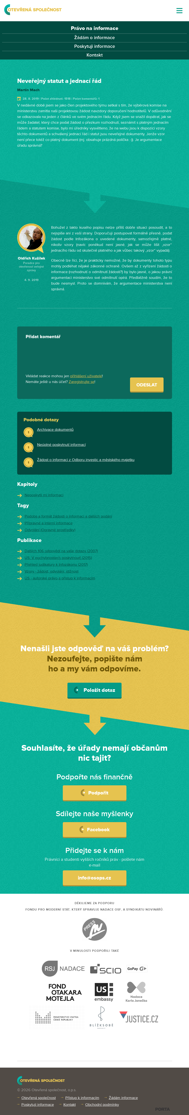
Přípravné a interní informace (49, 523)
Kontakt (95, 55)
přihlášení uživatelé (86, 376)
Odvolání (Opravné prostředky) (50, 530)
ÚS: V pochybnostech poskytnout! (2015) (58, 557)
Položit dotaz (94, 690)
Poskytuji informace (94, 46)
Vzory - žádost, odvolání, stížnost (51, 571)
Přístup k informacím (82, 1097)
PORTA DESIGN (162, 1109)
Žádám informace (123, 1097)
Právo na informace (94, 28)
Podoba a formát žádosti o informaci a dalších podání (68, 516)
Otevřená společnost (38, 1097)
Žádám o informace (94, 38)
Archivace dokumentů (55, 429)
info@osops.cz (94, 878)
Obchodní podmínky (102, 1104)
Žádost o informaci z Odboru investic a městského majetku (85, 459)
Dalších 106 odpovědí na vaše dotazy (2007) (61, 551)
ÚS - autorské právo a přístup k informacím (60, 578)
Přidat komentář (43, 337)
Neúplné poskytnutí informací (61, 444)
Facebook (94, 829)
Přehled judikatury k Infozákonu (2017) (56, 564)
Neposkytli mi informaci (44, 495)
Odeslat (146, 385)
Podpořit (94, 792)
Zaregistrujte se (81, 381)
